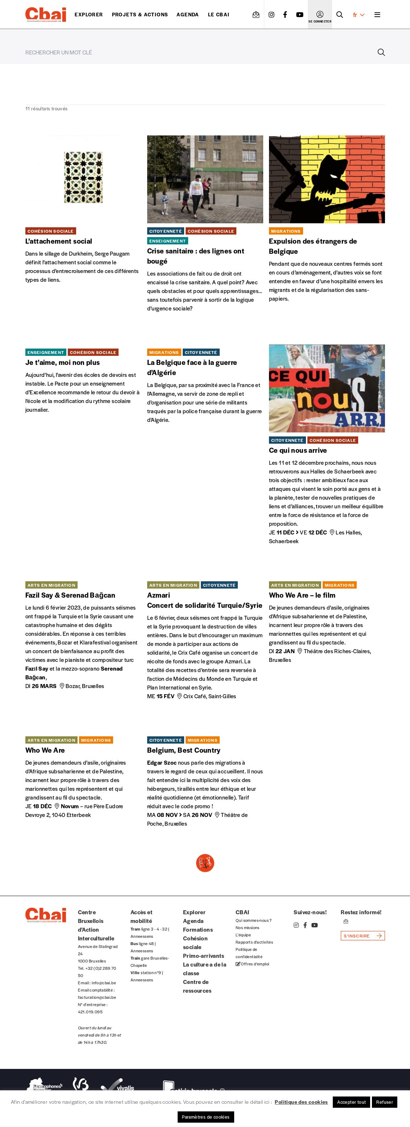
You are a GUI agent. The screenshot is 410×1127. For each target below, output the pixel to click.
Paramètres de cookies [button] (205, 1117)
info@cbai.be (104, 982)
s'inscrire (357, 936)
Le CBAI (219, 14)
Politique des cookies (301, 1101)
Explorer (89, 14)
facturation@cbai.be (97, 997)
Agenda (188, 14)
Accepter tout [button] (351, 1102)
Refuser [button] (384, 1102)
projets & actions (140, 14)
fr (358, 14)
